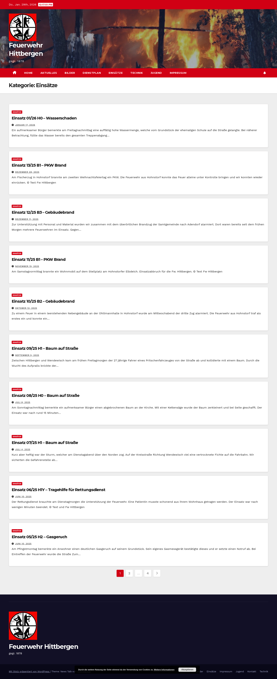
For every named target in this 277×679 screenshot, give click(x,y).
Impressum (178, 72)
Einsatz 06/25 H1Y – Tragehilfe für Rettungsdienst (58, 489)
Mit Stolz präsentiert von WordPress (29, 671)
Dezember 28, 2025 (27, 172)
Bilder (70, 72)
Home (28, 72)
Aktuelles (48, 72)
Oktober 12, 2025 (26, 308)
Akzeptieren (187, 669)
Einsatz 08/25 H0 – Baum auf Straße (45, 395)
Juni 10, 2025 (23, 496)
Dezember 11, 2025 (27, 219)
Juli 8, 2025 (22, 402)
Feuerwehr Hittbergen (43, 646)
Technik (136, 72)
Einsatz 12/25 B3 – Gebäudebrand (43, 212)
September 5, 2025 (27, 355)
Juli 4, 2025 (22, 449)
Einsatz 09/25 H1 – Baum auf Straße (45, 348)
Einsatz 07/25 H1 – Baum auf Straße (45, 442)
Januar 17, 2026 (25, 125)
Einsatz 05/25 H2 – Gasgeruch (39, 536)
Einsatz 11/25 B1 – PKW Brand (39, 259)
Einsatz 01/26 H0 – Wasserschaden (44, 118)
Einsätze (116, 72)
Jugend (156, 72)
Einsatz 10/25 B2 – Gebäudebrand (43, 301)
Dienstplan (92, 72)
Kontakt (251, 671)
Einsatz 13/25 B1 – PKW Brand (39, 165)
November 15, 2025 (27, 266)
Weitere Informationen (164, 670)
